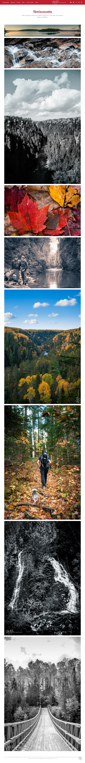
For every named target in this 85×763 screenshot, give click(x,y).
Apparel (13, 2)
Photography (6, 2)
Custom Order (30, 2)
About (36, 2)
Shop (23, 2)
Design (18, 2)
